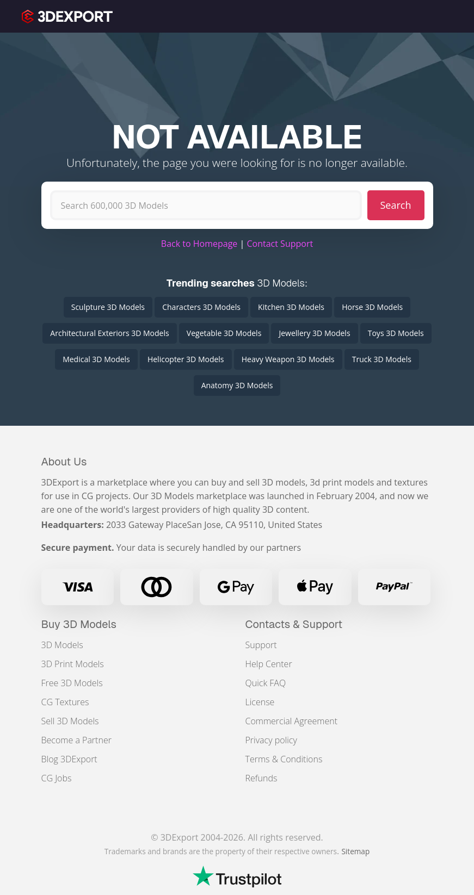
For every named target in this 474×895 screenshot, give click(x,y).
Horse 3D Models (372, 307)
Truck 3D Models (381, 359)
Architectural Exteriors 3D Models (109, 333)
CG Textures (65, 702)
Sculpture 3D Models (108, 307)
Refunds (261, 778)
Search (395, 205)
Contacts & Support (294, 624)
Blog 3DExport (69, 759)
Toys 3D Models (396, 333)
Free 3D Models (72, 683)
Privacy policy (271, 740)
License (260, 702)
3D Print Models (72, 664)
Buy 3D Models (79, 624)
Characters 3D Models (201, 307)
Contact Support (280, 244)
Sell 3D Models (70, 721)
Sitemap (355, 851)
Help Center (268, 664)
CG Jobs (56, 778)
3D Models (62, 645)
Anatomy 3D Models (237, 385)
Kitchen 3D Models (291, 307)
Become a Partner (76, 740)
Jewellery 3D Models (314, 333)
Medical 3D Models (96, 359)
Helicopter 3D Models (185, 359)
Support (261, 645)
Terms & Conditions (284, 759)
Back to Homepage (199, 244)
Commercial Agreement (291, 721)
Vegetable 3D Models (224, 333)
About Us (64, 462)
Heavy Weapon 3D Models (288, 359)
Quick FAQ (265, 683)
